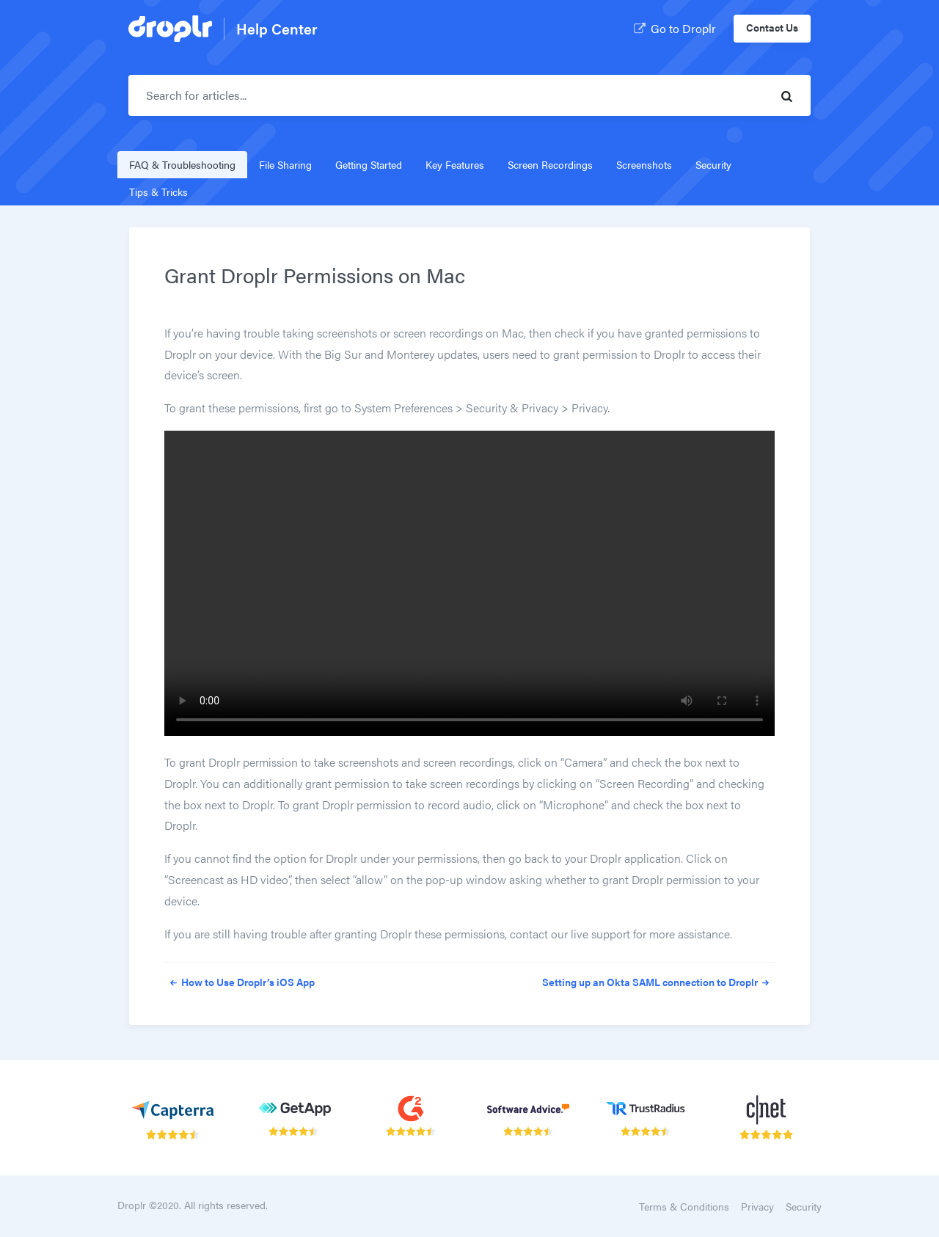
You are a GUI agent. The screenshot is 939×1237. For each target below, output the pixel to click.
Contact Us (772, 27)
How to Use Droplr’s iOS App (239, 981)
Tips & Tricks (158, 191)
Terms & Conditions (684, 1206)
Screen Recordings (550, 164)
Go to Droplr (674, 27)
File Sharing (285, 164)
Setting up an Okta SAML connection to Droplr (658, 981)
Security (713, 164)
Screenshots (644, 164)
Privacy (757, 1206)
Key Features (454, 164)
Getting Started (368, 164)
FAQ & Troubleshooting (182, 164)
